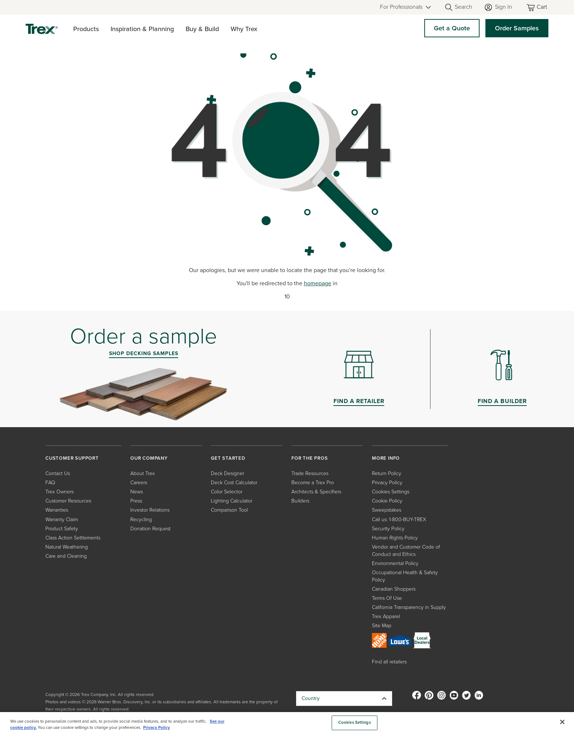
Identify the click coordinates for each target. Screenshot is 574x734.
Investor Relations (149, 510)
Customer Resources (68, 501)
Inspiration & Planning (142, 29)
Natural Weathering (66, 547)
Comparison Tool (229, 510)
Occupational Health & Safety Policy (405, 576)
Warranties (56, 510)
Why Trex (244, 29)
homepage (317, 283)
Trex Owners (59, 492)
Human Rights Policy (395, 538)
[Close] (562, 722)
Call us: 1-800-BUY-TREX (399, 519)
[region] (287, 723)
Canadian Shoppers (393, 589)
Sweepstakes (386, 510)
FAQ (50, 482)
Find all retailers (389, 662)
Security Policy (388, 528)
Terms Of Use (387, 598)
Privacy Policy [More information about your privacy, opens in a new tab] (156, 727)
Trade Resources (309, 473)
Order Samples (517, 28)
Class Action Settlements (72, 538)
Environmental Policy (395, 563)
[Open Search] (458, 7)
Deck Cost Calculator (234, 482)
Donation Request (150, 528)
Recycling (141, 519)
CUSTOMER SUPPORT (72, 458)
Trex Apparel (386, 616)
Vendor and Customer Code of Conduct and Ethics (406, 550)
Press (136, 501)
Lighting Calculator (231, 501)
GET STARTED (228, 458)
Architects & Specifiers (316, 492)
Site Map (381, 625)
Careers (138, 482)
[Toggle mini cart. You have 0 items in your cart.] (537, 7)
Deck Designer (227, 473)
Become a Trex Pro (312, 482)
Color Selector (226, 492)
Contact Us (57, 473)
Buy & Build (202, 29)
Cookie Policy (387, 501)
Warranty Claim (61, 519)
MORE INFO (386, 458)
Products (86, 29)
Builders (300, 501)
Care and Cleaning (66, 556)
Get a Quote (452, 28)
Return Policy (386, 473)
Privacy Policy (387, 482)
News (136, 492)
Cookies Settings (390, 492)
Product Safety (61, 528)
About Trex (142, 473)
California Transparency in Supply (409, 607)
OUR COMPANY (149, 458)
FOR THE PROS (309, 458)
